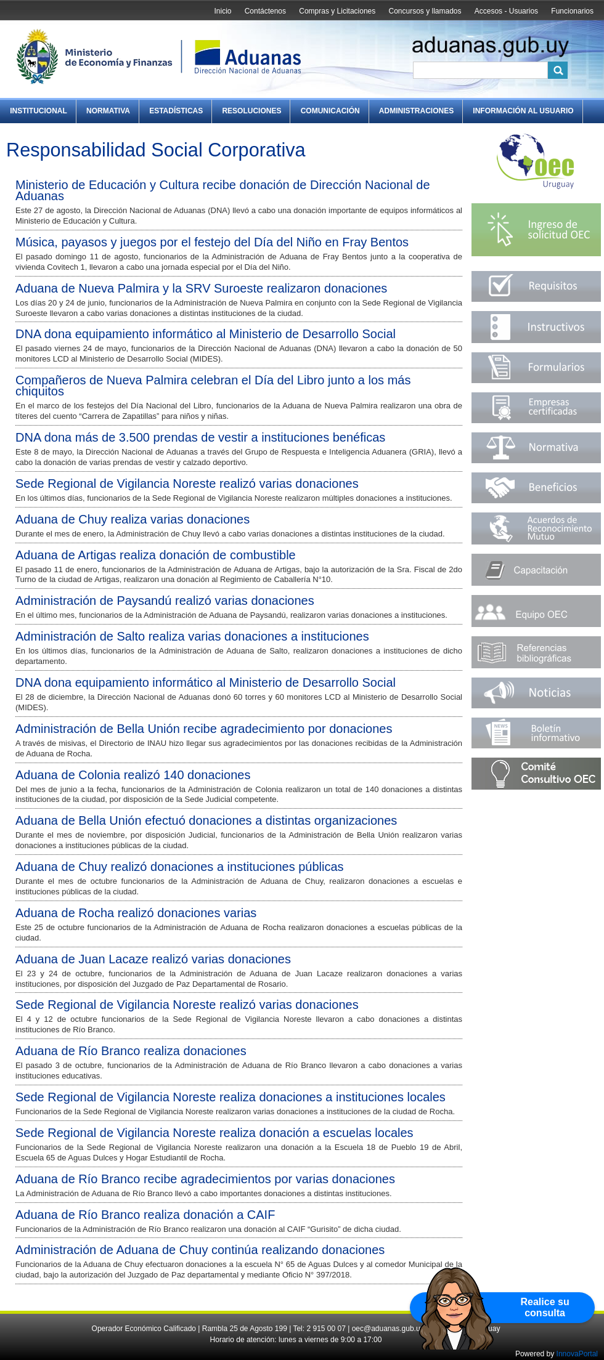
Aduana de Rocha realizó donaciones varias (135, 913)
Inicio (222, 11)
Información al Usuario (523, 111)
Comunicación (330, 111)
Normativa (108, 111)
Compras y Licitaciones (337, 11)
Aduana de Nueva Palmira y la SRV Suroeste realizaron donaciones (201, 288)
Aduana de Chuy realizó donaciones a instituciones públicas (179, 866)
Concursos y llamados (424, 11)
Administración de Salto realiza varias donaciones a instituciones (192, 636)
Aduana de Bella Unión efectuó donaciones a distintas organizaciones (206, 820)
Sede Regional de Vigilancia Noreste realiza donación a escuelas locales (214, 1132)
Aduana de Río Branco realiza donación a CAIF (145, 1214)
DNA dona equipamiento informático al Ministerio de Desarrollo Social (205, 334)
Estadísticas (176, 111)
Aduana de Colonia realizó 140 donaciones (132, 775)
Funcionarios (572, 11)
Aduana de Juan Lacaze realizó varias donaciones (153, 959)
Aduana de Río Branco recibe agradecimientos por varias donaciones (205, 1179)
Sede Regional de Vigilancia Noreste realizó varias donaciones (187, 483)
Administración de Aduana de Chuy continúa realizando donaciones (200, 1250)
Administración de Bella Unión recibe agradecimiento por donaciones (203, 728)
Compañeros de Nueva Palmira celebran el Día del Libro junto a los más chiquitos (212, 385)
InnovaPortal (577, 1354)
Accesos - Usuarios (506, 11)
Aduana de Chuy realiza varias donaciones (132, 519)
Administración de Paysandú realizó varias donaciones (164, 600)
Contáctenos (265, 11)
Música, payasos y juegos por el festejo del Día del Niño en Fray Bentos (212, 242)
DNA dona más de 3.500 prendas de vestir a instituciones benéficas (200, 437)
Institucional (38, 111)
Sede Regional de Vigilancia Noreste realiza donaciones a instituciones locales (230, 1097)
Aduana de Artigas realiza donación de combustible (155, 555)
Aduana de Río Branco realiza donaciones (131, 1051)
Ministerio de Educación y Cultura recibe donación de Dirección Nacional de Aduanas (222, 190)
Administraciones (416, 111)
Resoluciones (251, 111)
